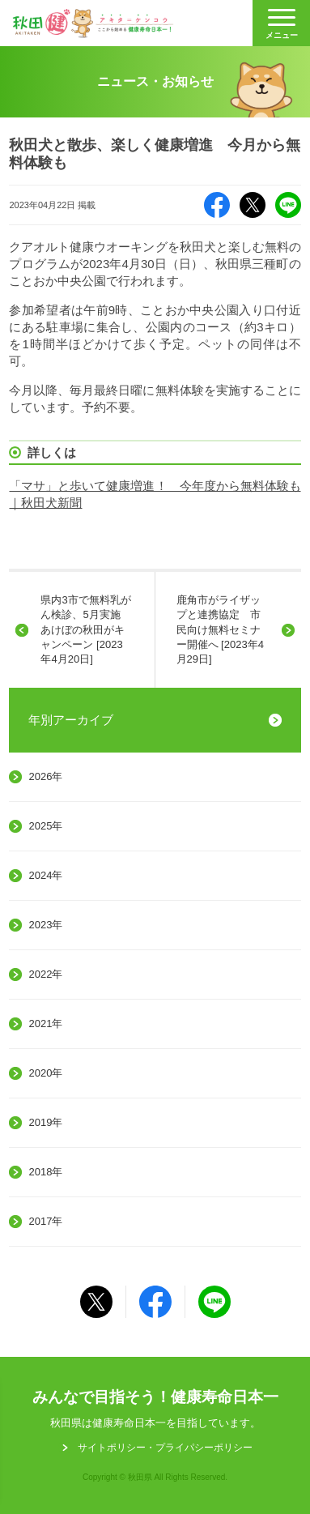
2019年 (45, 1122)
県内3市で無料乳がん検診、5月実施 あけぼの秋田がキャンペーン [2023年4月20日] (85, 629)
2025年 (45, 826)
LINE (288, 205)
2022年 (45, 974)
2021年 (45, 1023)
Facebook (217, 205)
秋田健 (93, 23)
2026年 (45, 776)
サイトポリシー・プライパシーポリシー (165, 1447)
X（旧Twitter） (252, 205)
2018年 (45, 1172)
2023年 (45, 925)
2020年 (45, 1073)
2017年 (45, 1221)
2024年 (45, 875)
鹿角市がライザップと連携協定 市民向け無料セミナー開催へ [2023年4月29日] (220, 629)
